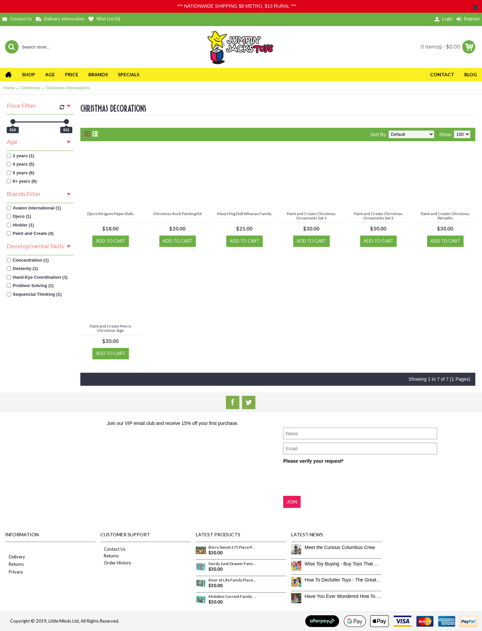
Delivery (15, 557)
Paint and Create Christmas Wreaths (445, 215)
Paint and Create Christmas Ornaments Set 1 (311, 215)
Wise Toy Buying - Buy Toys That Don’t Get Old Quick (343, 563)
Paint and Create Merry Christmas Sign (110, 328)
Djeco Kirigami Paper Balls (110, 213)
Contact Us (113, 549)
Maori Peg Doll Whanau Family (244, 213)
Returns (14, 564)
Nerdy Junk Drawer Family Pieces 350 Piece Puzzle (232, 563)
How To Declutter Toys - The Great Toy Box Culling (343, 579)
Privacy (14, 572)
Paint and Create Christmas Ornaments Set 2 (378, 215)
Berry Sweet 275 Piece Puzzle (232, 547)
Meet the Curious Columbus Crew (340, 547)
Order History (115, 562)
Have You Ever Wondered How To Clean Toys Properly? (343, 596)
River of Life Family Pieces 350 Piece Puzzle (232, 580)
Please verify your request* (313, 461)
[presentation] (334, 479)
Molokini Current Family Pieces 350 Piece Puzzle (232, 596)
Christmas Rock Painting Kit (177, 213)
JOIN (292, 502)
